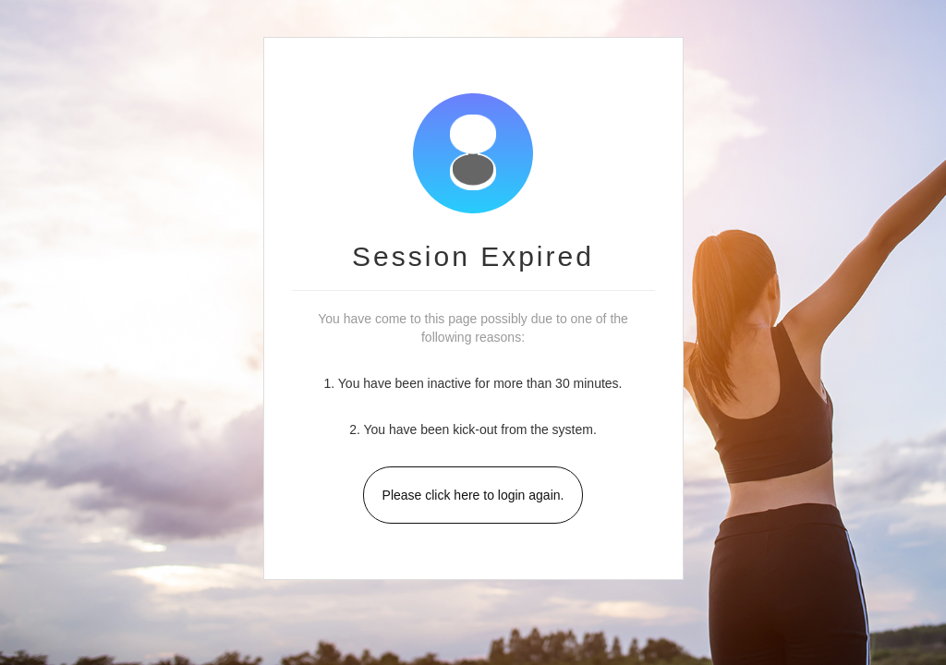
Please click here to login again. (473, 495)
